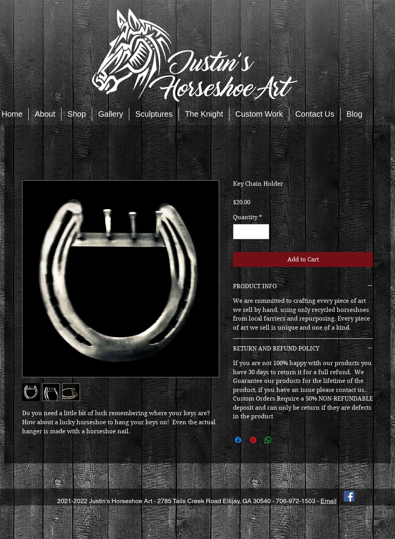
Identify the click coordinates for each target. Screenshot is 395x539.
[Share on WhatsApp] (268, 440)
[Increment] (263, 231)
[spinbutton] (251, 231)
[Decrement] (239, 231)
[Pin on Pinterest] (253, 440)
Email (328, 501)
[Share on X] (283, 440)
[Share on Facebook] (238, 440)
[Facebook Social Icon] (349, 496)
